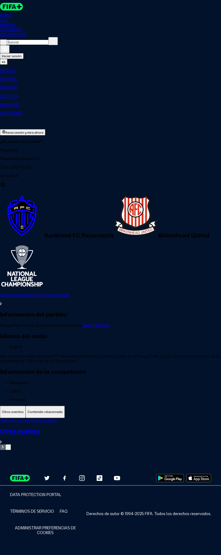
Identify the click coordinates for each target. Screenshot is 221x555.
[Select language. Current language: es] (3, 62)
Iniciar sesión (12, 56)
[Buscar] (53, 41)
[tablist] (110, 412)
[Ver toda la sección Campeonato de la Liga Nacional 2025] (110, 299)
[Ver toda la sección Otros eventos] (110, 435)
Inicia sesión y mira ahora (22, 132)
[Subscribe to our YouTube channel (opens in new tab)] (117, 478)
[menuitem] (110, 70)
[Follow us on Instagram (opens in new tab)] (82, 478)
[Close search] (3, 42)
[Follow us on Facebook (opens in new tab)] (64, 478)
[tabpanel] (110, 434)
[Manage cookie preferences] (45, 530)
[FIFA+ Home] (11, 6)
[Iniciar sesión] (4, 49)
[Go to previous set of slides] (2, 447)
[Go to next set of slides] (8, 447)
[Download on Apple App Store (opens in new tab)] (198, 478)
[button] (110, 150)
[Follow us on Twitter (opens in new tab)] (47, 478)
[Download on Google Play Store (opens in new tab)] (170, 478)
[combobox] (27, 42)
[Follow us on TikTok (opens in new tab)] (99, 478)
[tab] (13, 412)
